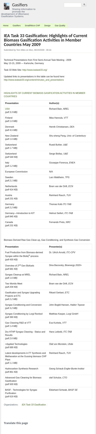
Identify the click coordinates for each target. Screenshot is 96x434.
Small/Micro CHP (32, 25)
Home (5, 25)
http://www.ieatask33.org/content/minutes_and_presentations (34, 80)
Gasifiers (19, 5)
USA (7, 109)
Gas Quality (60, 25)
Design (47, 25)
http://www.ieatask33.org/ (34, 70)
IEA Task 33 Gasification (34, 404)
